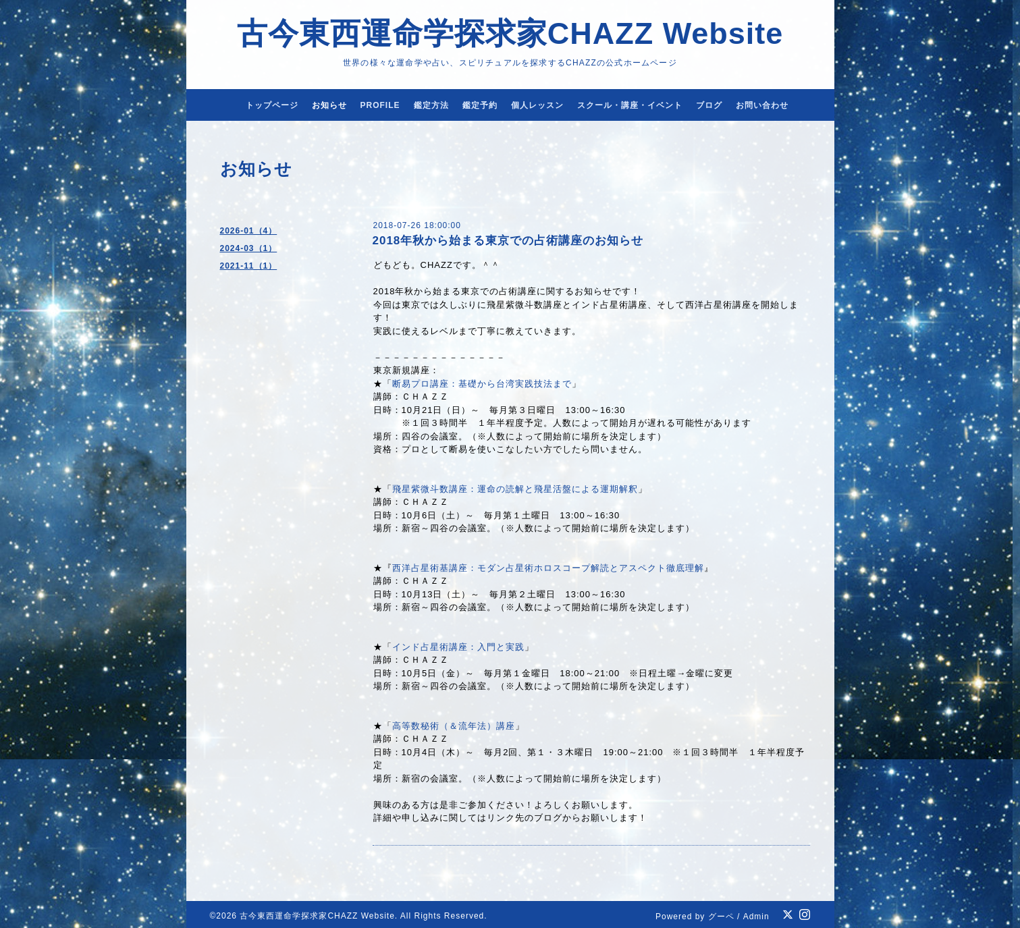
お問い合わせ (762, 105)
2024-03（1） (248, 248)
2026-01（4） (248, 231)
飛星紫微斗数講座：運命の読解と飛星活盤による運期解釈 (515, 489)
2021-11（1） (248, 266)
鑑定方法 (431, 105)
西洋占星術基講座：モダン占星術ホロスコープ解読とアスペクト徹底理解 (548, 568)
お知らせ (329, 105)
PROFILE (380, 105)
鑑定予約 (480, 105)
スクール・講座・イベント (629, 105)
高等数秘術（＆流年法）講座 (453, 726)
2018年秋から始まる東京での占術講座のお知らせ (508, 240)
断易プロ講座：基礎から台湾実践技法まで (482, 384)
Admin (756, 916)
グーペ (721, 916)
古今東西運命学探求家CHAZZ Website (510, 33)
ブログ (709, 105)
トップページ (272, 105)
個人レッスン (537, 105)
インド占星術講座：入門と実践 (458, 647)
